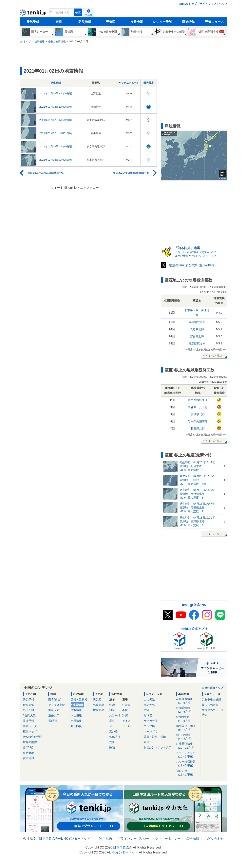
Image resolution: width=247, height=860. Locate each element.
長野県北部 (197, 329)
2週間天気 (29, 715)
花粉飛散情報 (187, 701)
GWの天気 (187, 719)
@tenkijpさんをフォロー (81, 187)
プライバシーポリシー (133, 838)
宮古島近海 (197, 336)
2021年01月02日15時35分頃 (55, 146)
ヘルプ (223, 3)
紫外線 (113, 731)
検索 (78, 12)
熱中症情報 (187, 737)
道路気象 (28, 752)
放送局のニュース (213, 710)
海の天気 (149, 704)
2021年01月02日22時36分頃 (55, 106)
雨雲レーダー (31, 726)
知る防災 (76, 726)
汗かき (126, 704)
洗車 (112, 742)
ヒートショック (187, 755)
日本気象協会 (48, 838)
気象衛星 (98, 704)
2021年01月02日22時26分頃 (55, 93)
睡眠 (112, 747)
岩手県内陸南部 (197, 421)
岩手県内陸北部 (197, 400)
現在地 (88, 14)
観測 (59, 22)
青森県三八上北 (197, 407)
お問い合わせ (214, 838)
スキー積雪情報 (187, 763)
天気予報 (33, 22)
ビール (126, 726)
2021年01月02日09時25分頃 (55, 159)
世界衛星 (98, 710)
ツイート (57, 187)
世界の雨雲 (30, 742)
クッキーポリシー (167, 838)
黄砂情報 (28, 758)
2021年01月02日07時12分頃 (55, 120)
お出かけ (114, 715)
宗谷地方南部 (197, 322)
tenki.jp (33, 13)
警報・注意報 (79, 699)
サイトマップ (208, 3)
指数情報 (136, 22)
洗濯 (112, 704)
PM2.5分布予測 (32, 736)
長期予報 (28, 720)
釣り (146, 742)
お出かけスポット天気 (157, 747)
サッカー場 (151, 720)
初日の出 (187, 773)
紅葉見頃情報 (187, 745)
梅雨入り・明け (187, 728)
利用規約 (105, 838)
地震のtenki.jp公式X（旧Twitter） (192, 265)
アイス (126, 720)
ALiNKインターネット (74, 838)
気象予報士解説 (211, 699)
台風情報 (76, 720)
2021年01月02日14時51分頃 (55, 133)
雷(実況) (53, 720)
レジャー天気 (162, 22)
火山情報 (76, 715)
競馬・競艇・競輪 (155, 736)
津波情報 (76, 710)
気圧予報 (28, 710)
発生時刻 (55, 82)
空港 (146, 710)
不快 (125, 710)
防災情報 (84, 22)
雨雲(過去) (54, 699)
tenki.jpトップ (188, 3)
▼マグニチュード (129, 82)
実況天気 (53, 710)
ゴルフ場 (149, 726)
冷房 (125, 715)
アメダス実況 (56, 704)
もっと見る (215, 355)
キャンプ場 (151, 731)
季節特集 (188, 22)
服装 (112, 710)
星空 (112, 720)
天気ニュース (214, 22)
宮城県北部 (198, 414)
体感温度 (114, 736)
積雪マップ (30, 731)
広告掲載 (192, 838)
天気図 (110, 22)
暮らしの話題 (210, 704)
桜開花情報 (187, 710)
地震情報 (78, 704)
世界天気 (28, 704)
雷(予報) (28, 747)
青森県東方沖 (197, 343)
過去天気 (53, 715)
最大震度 (148, 82)
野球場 (148, 715)
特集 (204, 714)
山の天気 (149, 699)
